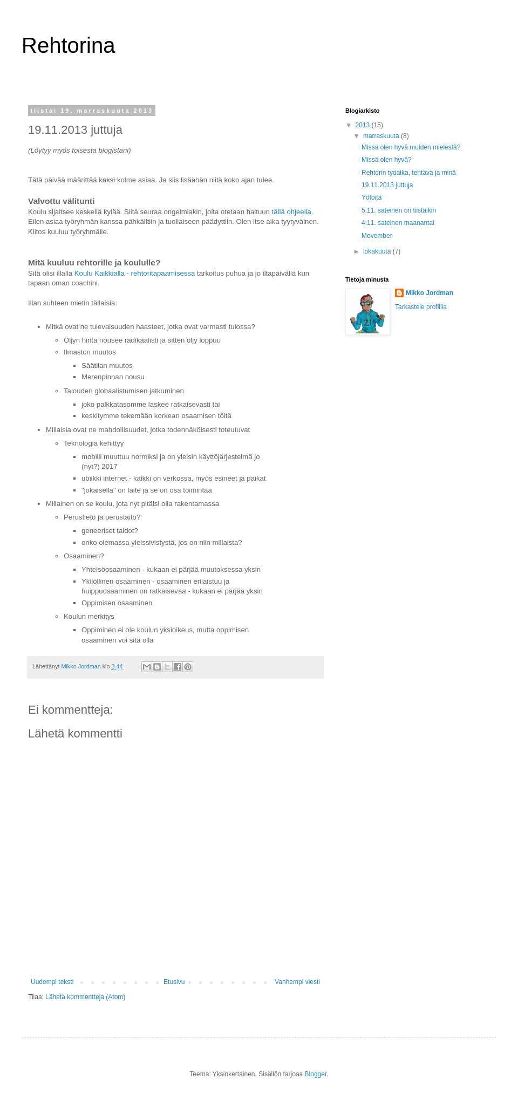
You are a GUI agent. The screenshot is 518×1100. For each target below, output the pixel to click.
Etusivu (174, 982)
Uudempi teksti (52, 982)
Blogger (316, 1074)
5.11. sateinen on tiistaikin (399, 210)
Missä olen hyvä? (387, 159)
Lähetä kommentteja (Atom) (85, 997)
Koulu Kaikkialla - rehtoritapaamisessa (134, 273)
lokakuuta (378, 251)
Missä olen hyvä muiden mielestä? (411, 147)
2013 (364, 125)
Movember (377, 236)
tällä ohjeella (290, 212)
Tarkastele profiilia (421, 307)
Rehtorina (68, 45)
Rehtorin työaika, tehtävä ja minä (409, 172)
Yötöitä (371, 197)
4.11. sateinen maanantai (398, 223)
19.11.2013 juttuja (387, 185)
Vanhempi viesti (297, 982)
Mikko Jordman (429, 293)
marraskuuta (382, 136)
